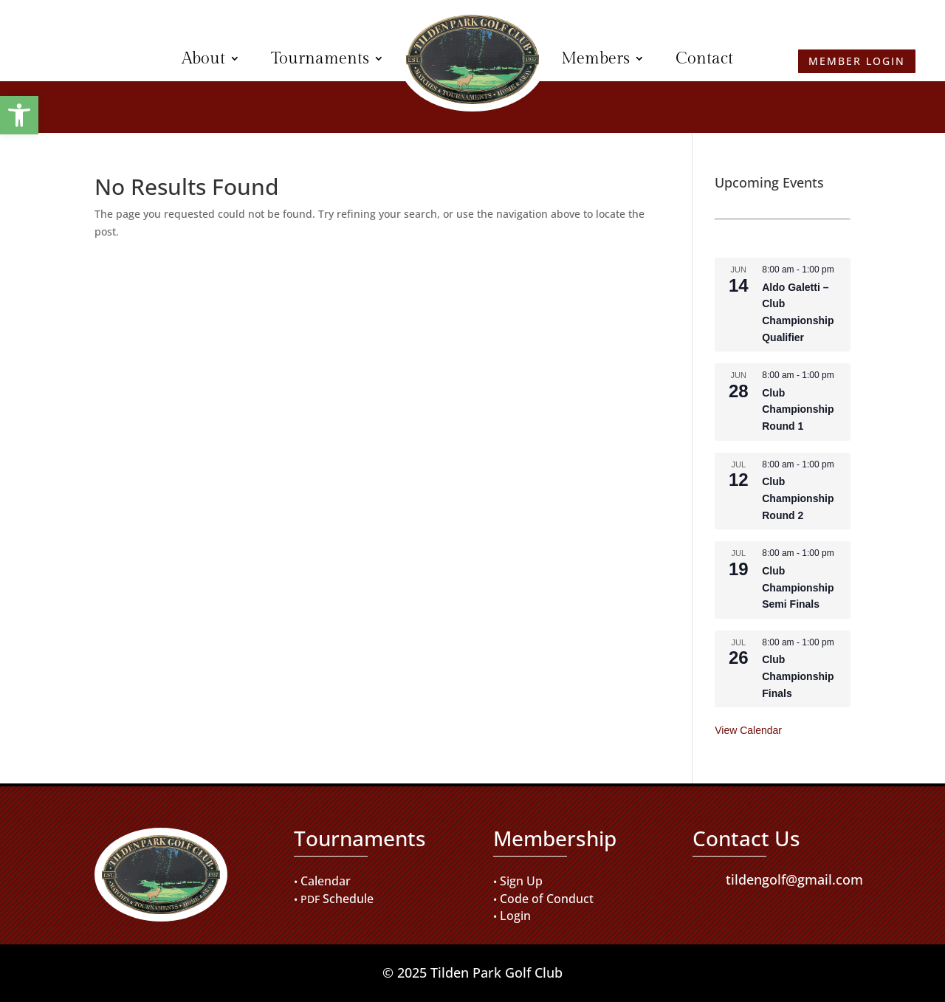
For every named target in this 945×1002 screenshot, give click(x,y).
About (203, 58)
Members (595, 58)
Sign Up (521, 881)
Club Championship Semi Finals (798, 587)
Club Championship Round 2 (798, 498)
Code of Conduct (547, 899)
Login (515, 915)
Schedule (348, 899)
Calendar (325, 881)
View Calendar (748, 730)
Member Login (85, 59)
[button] (19, 115)
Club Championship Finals (798, 676)
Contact (704, 58)
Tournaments (320, 58)
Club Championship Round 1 (798, 409)
